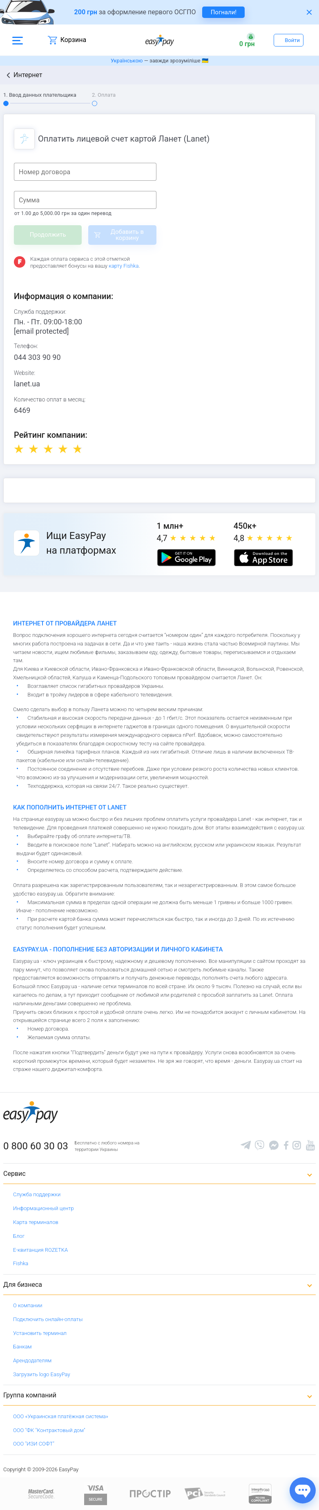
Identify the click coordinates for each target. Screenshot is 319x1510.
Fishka (20, 1263)
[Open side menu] (17, 40)
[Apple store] (263, 557)
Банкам (22, 1347)
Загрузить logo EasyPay (41, 1374)
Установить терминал (40, 1333)
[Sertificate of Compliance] (205, 1493)
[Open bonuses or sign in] (247, 40)
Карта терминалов (35, 1222)
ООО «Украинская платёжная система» (60, 1416)
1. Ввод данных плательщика (39, 95)
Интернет (27, 75)
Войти (292, 40)
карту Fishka (123, 266)
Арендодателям (32, 1360)
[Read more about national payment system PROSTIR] (150, 1493)
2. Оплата (104, 95)
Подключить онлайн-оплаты (48, 1319)
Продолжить (48, 234)
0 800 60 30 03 (35, 1146)
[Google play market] (186, 557)
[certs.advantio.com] (260, 1493)
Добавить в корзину (127, 235)
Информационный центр (43, 1208)
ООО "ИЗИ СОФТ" (33, 1444)
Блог (19, 1236)
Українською (127, 61)
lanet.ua (27, 383)
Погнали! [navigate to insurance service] (224, 12)
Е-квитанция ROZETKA (40, 1250)
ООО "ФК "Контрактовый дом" (49, 1430)
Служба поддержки (36, 1194)
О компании (27, 1305)
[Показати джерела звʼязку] (303, 1490)
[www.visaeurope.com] (95, 1493)
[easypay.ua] (159, 40)
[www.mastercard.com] (40, 1493)
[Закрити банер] (309, 12)
